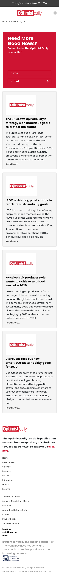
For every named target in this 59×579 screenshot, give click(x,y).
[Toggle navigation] (3, 13)
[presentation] (25, 63)
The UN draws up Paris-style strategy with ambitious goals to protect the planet (28, 123)
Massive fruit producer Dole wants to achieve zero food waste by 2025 (25, 281)
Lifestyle (6, 488)
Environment (8, 462)
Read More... (13, 164)
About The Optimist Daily (14, 510)
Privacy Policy (9, 518)
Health (5, 484)
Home (4, 21)
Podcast (6, 505)
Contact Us (8, 514)
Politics (5, 475)
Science (6, 466)
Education (7, 480)
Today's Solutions (11, 496)
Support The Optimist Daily (15, 501)
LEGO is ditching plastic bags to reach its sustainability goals (29, 202)
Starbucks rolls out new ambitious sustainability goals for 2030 (28, 363)
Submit (47, 81)
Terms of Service (11, 523)
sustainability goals (17, 21)
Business (6, 471)
